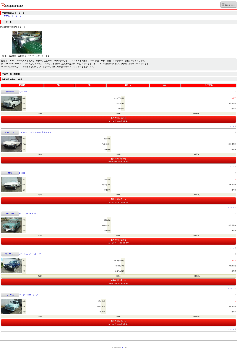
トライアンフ (10, 132)
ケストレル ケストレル (29, 213)
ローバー (10, 92)
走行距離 (209, 85)
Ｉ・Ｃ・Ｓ (16, 16)
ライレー (10, 213)
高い (90, 85)
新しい (128, 85)
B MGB (22, 173)
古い (165, 85)
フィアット (10, 254)
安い (59, 85)
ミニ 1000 (23, 92)
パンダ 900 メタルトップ (30, 254)
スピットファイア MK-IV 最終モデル (35, 132)
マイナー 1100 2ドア (28, 295)
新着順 (22, 85)
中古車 (7, 16)
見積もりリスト (228, 4)
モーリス (10, 295)
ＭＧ (10, 173)
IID (123, 347)
